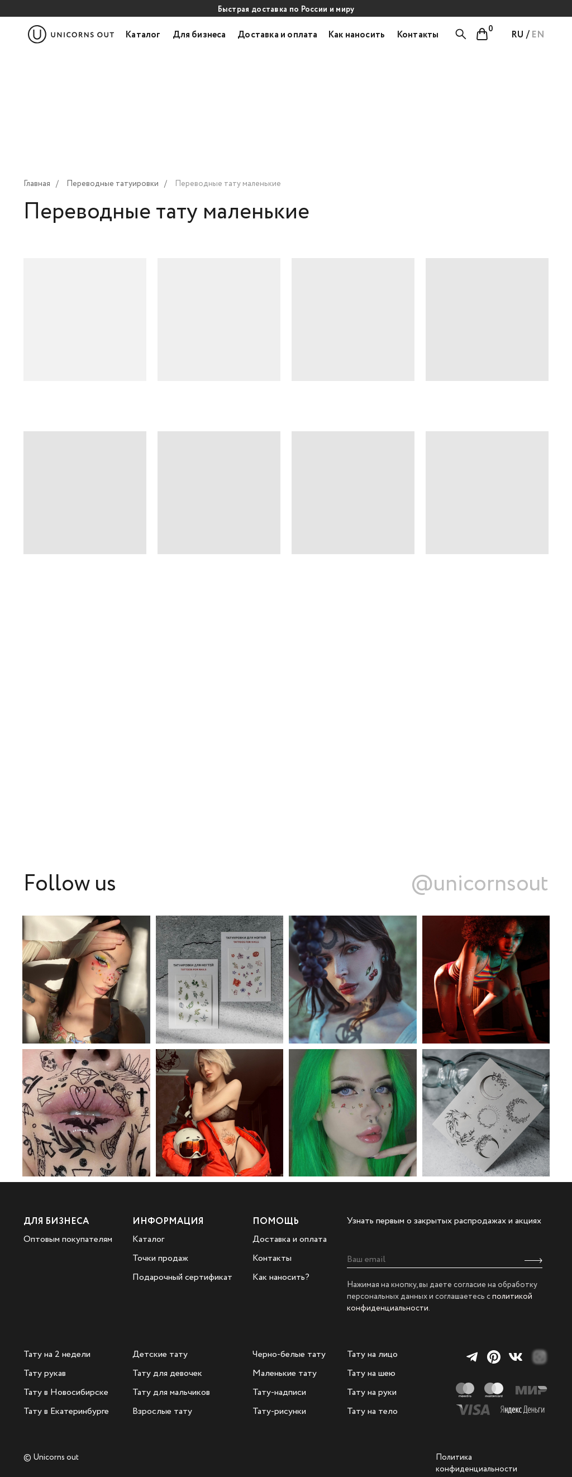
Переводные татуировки (112, 184)
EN (538, 34)
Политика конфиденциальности (476, 1463)
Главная (36, 184)
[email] (444, 1259)
